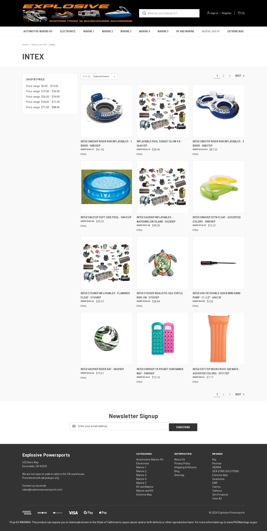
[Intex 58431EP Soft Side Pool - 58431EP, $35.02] (106, 187)
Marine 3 (126, 31)
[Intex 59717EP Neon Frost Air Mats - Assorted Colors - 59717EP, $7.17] (218, 338)
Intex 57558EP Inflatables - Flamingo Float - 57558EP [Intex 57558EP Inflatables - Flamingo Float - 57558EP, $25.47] (105, 295)
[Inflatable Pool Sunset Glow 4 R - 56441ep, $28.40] (162, 111)
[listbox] (105, 76)
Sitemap (179, 474)
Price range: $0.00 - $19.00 (42, 86)
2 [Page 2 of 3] (223, 75)
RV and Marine (185, 31)
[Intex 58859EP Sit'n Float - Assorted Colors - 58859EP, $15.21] (218, 187)
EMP (215, 481)
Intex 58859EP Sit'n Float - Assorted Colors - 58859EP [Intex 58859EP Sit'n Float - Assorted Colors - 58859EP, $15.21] (217, 219)
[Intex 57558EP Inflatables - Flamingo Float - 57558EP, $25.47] (106, 262)
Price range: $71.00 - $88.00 (43, 107)
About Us (179, 458)
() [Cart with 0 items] (241, 13)
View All (217, 497)
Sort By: (87, 76)
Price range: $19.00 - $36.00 (43, 91)
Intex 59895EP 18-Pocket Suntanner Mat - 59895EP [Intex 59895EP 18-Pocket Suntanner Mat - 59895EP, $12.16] (160, 371)
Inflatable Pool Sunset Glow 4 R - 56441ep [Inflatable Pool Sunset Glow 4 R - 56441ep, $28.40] (159, 143)
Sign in (214, 13)
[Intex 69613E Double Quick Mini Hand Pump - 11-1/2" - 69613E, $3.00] (218, 262)
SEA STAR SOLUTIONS (225, 470)
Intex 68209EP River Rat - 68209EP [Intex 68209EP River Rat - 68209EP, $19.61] (102, 369)
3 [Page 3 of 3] (229, 75)
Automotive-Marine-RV (37, 31)
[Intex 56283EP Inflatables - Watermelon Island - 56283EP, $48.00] (162, 187)
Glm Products (220, 493)
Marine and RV (211, 31)
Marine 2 (107, 31)
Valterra (217, 489)
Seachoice (218, 477)
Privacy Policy (182, 462)
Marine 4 (144, 31)
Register (227, 13)
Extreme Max (236, 31)
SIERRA (216, 466)
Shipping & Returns (185, 466)
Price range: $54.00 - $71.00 (43, 102)
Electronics (67, 31)
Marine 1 (88, 31)
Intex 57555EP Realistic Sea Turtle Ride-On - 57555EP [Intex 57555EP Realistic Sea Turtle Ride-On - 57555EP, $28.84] (160, 295)
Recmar (217, 462)
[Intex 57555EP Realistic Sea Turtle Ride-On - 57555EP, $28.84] (162, 262)
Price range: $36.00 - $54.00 (43, 96)
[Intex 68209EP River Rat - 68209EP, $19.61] (106, 338)
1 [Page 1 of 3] (217, 75)
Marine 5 (163, 31)
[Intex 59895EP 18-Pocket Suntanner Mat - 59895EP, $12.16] (162, 338)
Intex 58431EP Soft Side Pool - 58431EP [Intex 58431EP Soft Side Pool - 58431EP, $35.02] (106, 217)
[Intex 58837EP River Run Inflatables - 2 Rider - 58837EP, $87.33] (218, 111)
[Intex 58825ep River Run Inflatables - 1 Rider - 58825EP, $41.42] (106, 111)
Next (240, 76)
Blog (176, 470)
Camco (216, 485)
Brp (214, 458)
